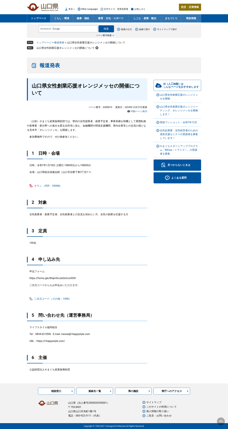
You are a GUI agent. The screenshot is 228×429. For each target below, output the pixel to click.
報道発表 (59, 42)
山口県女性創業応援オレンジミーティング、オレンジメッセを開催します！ (179, 110)
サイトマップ (154, 402)
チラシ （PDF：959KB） (48, 185)
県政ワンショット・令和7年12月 (178, 122)
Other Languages (89, 9)
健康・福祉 (83, 18)
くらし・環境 (61, 18)
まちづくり (171, 18)
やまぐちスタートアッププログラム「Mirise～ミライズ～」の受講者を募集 (179, 150)
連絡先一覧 (94, 391)
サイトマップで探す (167, 29)
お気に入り (139, 9)
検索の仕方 (126, 29)
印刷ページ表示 (139, 111)
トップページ (38, 18)
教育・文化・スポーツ (111, 18)
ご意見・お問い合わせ (159, 415)
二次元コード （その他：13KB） (52, 298)
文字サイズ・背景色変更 (116, 9)
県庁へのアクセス (172, 391)
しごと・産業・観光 (144, 18)
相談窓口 (56, 391)
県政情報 (191, 18)
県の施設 (133, 391)
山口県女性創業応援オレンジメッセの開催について (65, 47)
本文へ (71, 9)
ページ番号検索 (104, 35)
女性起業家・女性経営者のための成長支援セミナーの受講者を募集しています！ (179, 134)
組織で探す (144, 29)
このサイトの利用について (161, 406)
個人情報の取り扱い (157, 411)
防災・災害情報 (190, 7)
